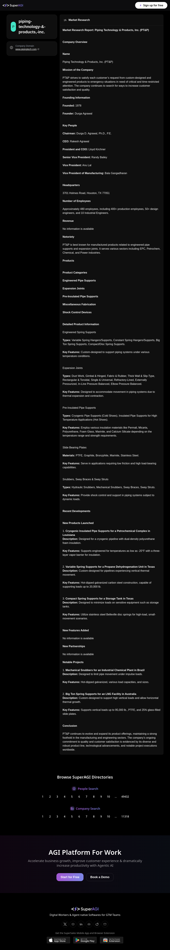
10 (108, 796)
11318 (125, 816)
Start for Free (70, 877)
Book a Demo (99, 877)
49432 (125, 796)
